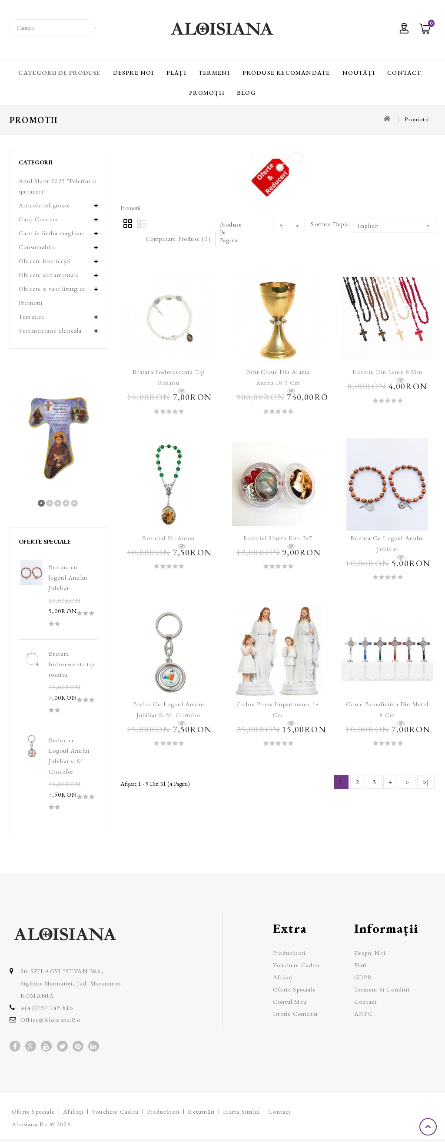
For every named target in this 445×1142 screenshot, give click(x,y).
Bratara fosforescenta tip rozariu (71, 664)
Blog (246, 93)
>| (426, 782)
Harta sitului (241, 1111)
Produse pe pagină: (231, 232)
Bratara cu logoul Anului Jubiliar (68, 577)
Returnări (201, 1111)
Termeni (214, 73)
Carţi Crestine (38, 219)
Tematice (32, 317)
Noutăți (358, 73)
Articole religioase (44, 205)
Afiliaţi (283, 977)
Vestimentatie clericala (50, 330)
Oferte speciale (294, 989)
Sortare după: (330, 224)
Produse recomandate (286, 73)
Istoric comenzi (295, 1014)
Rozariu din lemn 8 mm (387, 372)
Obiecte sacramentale (49, 275)
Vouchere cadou (296, 965)
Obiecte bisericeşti (45, 261)
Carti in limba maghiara (52, 233)
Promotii (417, 119)
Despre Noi (133, 73)
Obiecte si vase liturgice (52, 289)
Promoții (207, 93)
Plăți (176, 73)
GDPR (363, 977)
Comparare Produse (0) (178, 239)
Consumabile (37, 247)
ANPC (363, 1014)
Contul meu (290, 1001)
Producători (289, 953)
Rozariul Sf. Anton (168, 538)
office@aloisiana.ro (50, 1020)
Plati (360, 965)
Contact (404, 73)
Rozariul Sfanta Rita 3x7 (278, 538)
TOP (428, 1126)
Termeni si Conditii (382, 989)
